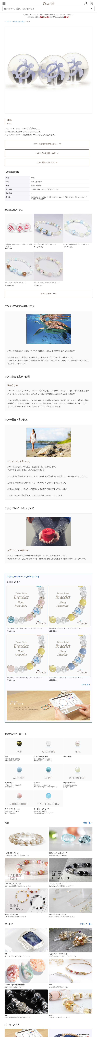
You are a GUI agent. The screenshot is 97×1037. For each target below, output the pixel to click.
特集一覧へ (87, 823)
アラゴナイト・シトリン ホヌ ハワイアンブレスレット (65, 628)
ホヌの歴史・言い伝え (47, 162)
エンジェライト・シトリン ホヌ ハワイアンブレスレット (66, 677)
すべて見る (85, 685)
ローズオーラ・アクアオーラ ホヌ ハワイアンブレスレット (24, 628)
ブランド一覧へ (86, 924)
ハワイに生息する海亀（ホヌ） (47, 144)
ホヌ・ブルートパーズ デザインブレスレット (76, 244)
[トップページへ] (48, 6)
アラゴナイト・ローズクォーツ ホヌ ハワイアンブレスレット (25, 677)
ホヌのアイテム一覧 (48, 294)
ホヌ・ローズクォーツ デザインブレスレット (47, 283)
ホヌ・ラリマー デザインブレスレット (45, 244)
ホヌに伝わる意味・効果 (47, 153)
